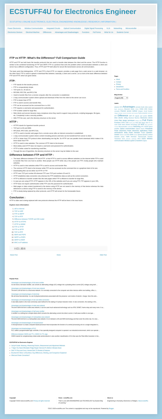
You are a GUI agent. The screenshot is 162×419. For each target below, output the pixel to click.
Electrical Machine (32, 32)
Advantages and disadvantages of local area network (28, 288)
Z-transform (139, 140)
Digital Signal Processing (93, 28)
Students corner (119, 136)
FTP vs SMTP (19, 214)
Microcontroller (131, 28)
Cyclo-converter (142, 113)
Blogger (111, 408)
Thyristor (149, 136)
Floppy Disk (138, 120)
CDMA (137, 109)
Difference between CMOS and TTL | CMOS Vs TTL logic (29, 334)
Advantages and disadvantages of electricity (25, 294)
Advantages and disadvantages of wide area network (28, 305)
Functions (85, 32)
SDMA (131, 134)
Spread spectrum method (145, 134)
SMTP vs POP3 (19, 237)
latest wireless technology (129, 124)
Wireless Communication (34, 28)
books (132, 109)
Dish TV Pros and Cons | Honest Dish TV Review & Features (30, 350)
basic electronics (118, 109)
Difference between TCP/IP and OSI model (29, 219)
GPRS (123, 122)
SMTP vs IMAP (19, 240)
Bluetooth (127, 109)
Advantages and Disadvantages (66, 32)
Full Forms (97, 32)
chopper (140, 111)
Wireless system (129, 140)
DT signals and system (140, 116)
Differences (47, 32)
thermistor (134, 136)
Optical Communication (72, 28)
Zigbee (145, 140)
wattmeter (134, 138)
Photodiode (148, 128)
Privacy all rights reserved (41, 401)
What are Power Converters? (20, 355)
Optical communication (127, 128)
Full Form (147, 120)
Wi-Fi (139, 138)
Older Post (103, 255)
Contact (118, 82)
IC (149, 122)
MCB (142, 124)
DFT (115, 116)
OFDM (146, 126)
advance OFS (118, 107)
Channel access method (129, 111)
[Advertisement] (53, 46)
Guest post (132, 122)
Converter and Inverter (132, 113)
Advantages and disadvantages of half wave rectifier (27, 311)
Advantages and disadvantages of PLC (23, 328)
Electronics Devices (15, 32)
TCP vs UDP (18, 211)
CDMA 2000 (143, 109)
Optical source (140, 128)
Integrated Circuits (53, 28)
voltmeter (128, 138)
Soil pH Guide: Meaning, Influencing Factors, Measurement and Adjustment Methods (38, 345)
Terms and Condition (122, 89)
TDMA (127, 136)
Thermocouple (142, 136)
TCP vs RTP (18, 216)
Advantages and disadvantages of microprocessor (27, 323)
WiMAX (144, 138)
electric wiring (123, 118)
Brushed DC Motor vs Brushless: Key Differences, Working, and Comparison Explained (38, 353)
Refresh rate (123, 134)
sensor (135, 134)
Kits (151, 122)
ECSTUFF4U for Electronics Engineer (73, 12)
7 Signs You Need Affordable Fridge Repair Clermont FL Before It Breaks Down (36, 348)
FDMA (116, 120)
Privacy (118, 84)
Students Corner (123, 32)
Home (59, 255)
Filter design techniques (127, 120)
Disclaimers (120, 87)
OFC (142, 126)
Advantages (129, 106)
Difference (123, 115)
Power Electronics (14, 28)
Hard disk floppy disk (141, 122)
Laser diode (117, 124)
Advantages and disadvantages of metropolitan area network (30, 317)
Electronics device (146, 118)
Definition (150, 113)
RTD (128, 134)
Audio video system (146, 107)
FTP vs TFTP (19, 227)
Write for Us (108, 32)
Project (143, 132)
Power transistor (134, 132)
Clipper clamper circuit (120, 113)
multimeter (130, 126)
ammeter (138, 107)
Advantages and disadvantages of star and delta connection (30, 300)
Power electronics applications (137, 130)
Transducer (117, 138)
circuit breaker (148, 111)
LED (139, 124)
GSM (126, 122)
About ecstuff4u (143, 401)
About (118, 79)
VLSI (108, 28)
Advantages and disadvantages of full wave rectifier (27, 282)
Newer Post (14, 255)
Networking (118, 28)
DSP (130, 116)
